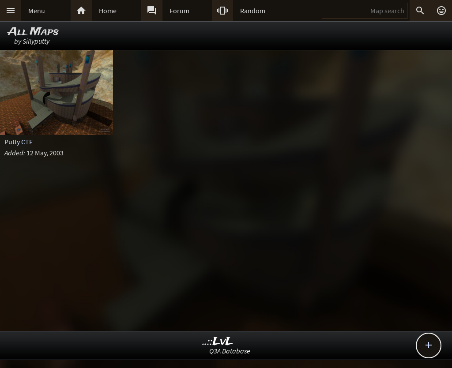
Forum (179, 10)
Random (252, 10)
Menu (36, 10)
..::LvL (218, 341)
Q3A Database (229, 350)
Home (108, 10)
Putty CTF (18, 141)
